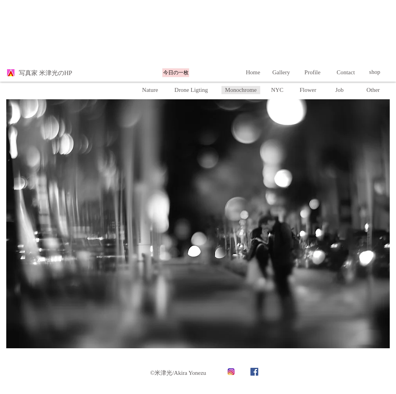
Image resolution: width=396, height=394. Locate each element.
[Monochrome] (240, 90)
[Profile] (312, 72)
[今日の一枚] (175, 72)
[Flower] (307, 90)
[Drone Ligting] (191, 90)
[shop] (374, 72)
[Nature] (150, 90)
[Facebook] (254, 372)
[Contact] (345, 72)
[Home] (253, 72)
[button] (373, 90)
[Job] (339, 90)
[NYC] (277, 90)
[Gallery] (281, 72)
